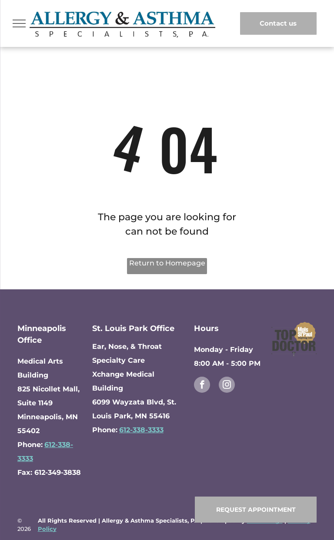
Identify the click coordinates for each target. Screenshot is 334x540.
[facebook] (202, 386)
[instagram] (227, 386)
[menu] (19, 23)
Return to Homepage (167, 263)
